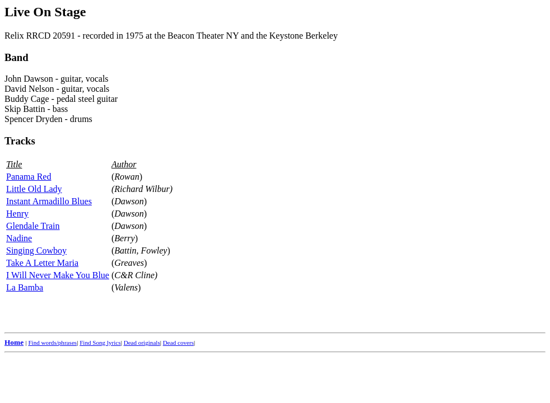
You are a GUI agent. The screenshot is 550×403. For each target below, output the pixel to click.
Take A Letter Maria (42, 263)
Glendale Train (33, 226)
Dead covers (178, 342)
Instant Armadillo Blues (49, 201)
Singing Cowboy (36, 250)
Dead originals (142, 342)
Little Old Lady (34, 189)
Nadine (19, 238)
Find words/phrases (52, 342)
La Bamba (24, 287)
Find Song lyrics (100, 342)
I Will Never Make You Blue (57, 275)
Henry (17, 213)
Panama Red (28, 176)
